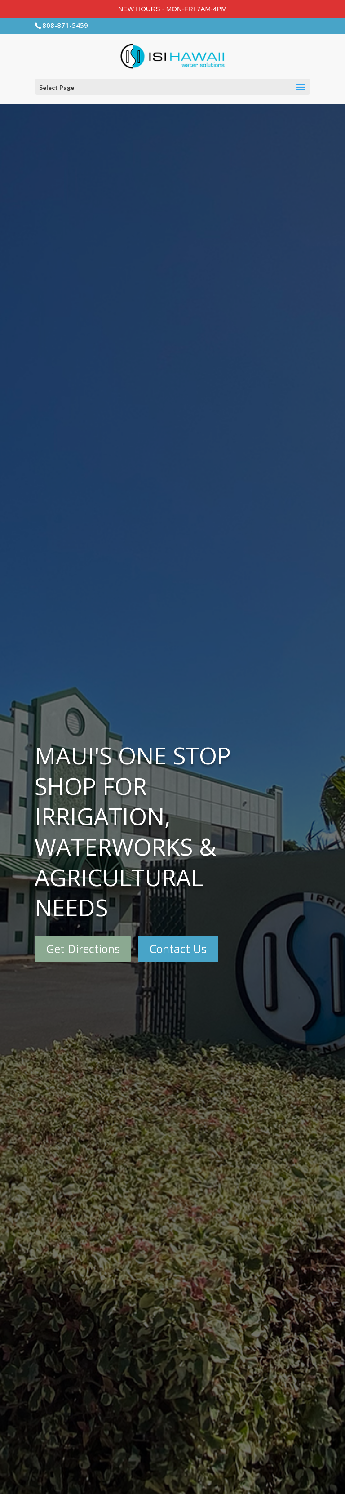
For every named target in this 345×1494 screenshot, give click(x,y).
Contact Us (178, 948)
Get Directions (83, 948)
